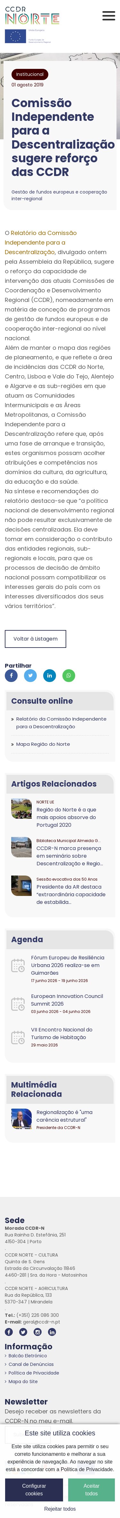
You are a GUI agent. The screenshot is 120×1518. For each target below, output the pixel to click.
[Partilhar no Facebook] (11, 675)
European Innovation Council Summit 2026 (67, 1000)
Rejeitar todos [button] (60, 1509)
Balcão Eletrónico (26, 1356)
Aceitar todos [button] (92, 1489)
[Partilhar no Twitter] (30, 675)
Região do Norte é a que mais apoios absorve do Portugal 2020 (66, 817)
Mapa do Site (21, 1381)
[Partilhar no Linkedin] (49, 675)
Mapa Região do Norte (43, 744)
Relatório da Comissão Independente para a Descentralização (41, 242)
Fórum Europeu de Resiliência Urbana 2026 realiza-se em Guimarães (67, 965)
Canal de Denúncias (29, 1364)
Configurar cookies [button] (34, 1489)
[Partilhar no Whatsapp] (68, 675)
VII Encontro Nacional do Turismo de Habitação (61, 1033)
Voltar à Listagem (35, 638)
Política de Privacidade (32, 1373)
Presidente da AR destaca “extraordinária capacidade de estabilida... (71, 894)
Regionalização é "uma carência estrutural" (64, 1116)
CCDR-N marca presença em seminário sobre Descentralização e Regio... (69, 856)
